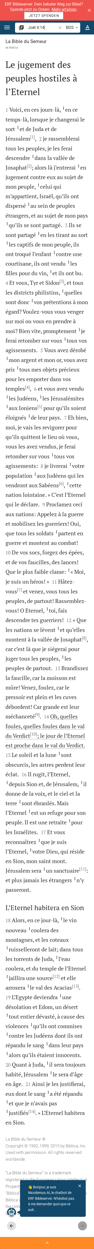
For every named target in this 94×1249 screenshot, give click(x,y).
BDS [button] (73, 28)
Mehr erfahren (64, 9)
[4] (27, 387)
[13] (75, 986)
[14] (31, 1111)
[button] (89, 10)
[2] (29, 166)
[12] (56, 976)
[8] (84, 638)
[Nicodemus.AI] (11, 1212)
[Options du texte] (87, 28)
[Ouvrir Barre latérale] (47, 1243)
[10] (33, 734)
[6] (61, 483)
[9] (37, 714)
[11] (82, 869)
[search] (43, 27)
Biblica (13, 47)
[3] (61, 281)
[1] (32, 137)
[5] (39, 406)
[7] (19, 589)
